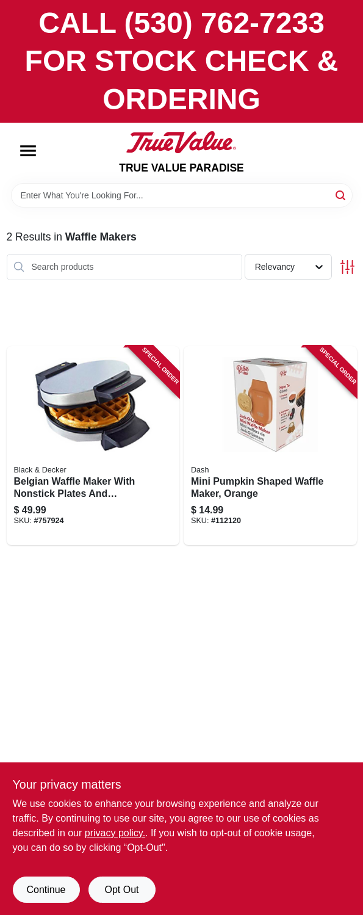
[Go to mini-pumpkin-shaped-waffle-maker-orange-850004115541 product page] (270, 445)
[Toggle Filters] (347, 267)
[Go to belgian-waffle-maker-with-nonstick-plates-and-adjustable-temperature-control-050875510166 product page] (93, 445)
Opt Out (121, 889)
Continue (45, 889)
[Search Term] (182, 195)
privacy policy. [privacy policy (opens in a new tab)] (115, 833)
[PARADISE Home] (181, 142)
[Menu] (28, 151)
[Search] (341, 194)
